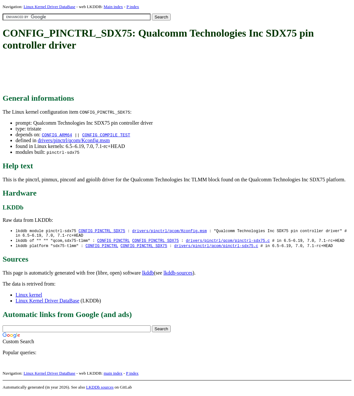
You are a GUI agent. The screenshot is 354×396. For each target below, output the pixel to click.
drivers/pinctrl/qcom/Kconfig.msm (74, 140)
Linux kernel (29, 297)
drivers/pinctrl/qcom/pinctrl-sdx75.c (228, 242)
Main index (113, 6)
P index (132, 6)
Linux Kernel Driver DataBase (49, 6)
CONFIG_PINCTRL (113, 242)
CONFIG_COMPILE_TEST (106, 135)
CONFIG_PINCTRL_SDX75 (101, 231)
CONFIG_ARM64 (57, 135)
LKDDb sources (100, 389)
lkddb (148, 274)
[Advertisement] (120, 72)
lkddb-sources (178, 274)
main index (113, 375)
